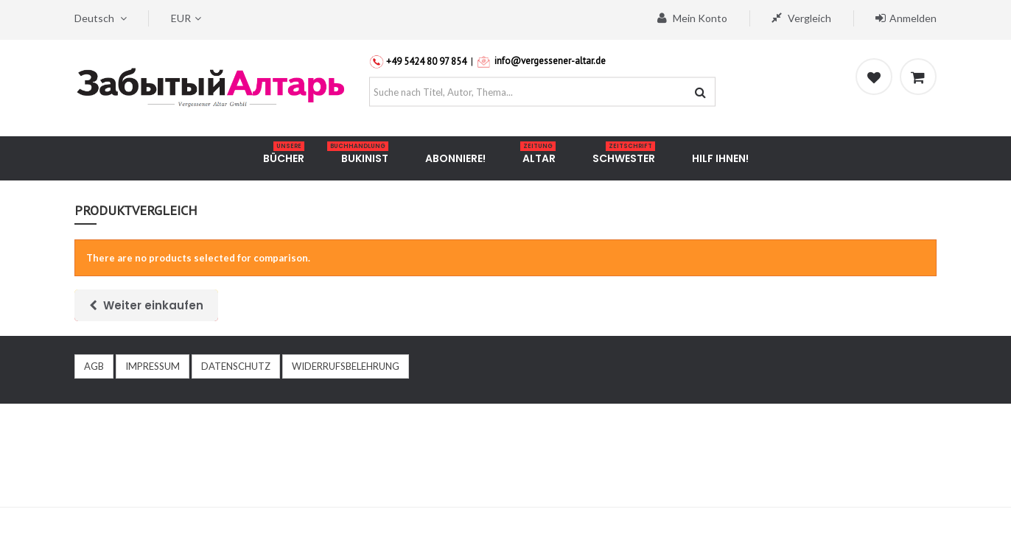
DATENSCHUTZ (235, 366)
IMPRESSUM (152, 366)
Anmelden (906, 18)
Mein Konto (692, 18)
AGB (94, 366)
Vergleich (801, 18)
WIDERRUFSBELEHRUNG (345, 366)
